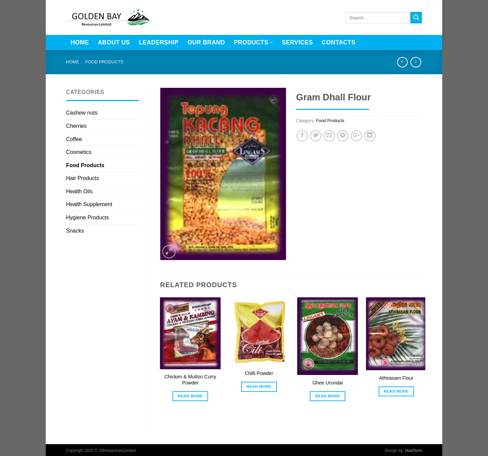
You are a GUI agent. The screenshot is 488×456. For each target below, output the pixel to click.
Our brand (206, 42)
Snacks (75, 231)
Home (79, 42)
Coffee (74, 139)
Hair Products (82, 178)
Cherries (76, 126)
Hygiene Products (87, 217)
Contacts (338, 42)
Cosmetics (79, 152)
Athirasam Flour (396, 378)
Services (297, 42)
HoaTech (413, 450)
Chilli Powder (259, 373)
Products (253, 42)
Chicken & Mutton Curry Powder (190, 380)
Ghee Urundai (327, 382)
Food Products (104, 61)
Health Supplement (89, 204)
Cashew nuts (82, 113)
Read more (190, 396)
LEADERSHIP (159, 42)
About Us (114, 42)
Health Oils (79, 191)
